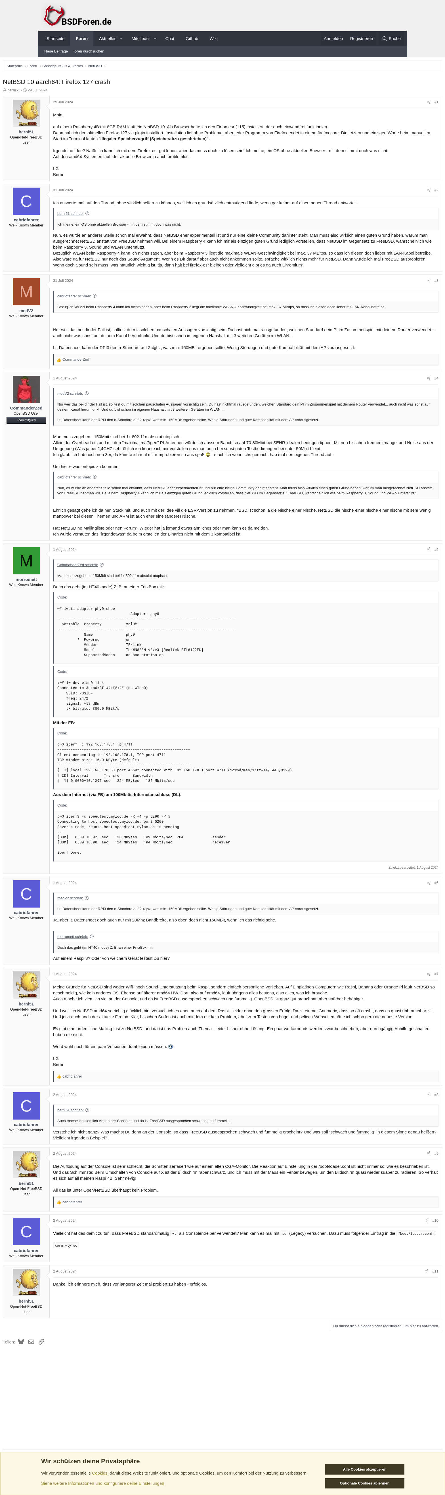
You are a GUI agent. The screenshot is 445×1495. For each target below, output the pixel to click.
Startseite (55, 38)
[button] (121, 38)
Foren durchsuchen (88, 51)
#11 (396, 1324)
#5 (397, 585)
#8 (397, 1148)
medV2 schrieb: (109, 418)
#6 (397, 918)
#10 (396, 1274)
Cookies (99, 1473)
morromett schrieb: (112, 972)
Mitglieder (141, 38)
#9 (397, 1207)
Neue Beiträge (56, 51)
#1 (397, 103)
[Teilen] (389, 103)
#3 (397, 294)
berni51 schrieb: (110, 221)
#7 (397, 1009)
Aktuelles (107, 38)
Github (192, 38)
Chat (170, 38)
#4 (397, 402)
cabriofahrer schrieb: (114, 309)
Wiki (213, 38)
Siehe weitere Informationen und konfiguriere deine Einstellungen (102, 1483)
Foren (82, 38)
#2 (397, 197)
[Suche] (391, 38)
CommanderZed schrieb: (117, 600)
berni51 (53, 91)
